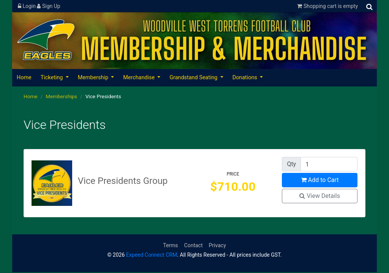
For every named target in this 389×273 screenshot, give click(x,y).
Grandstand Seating (194, 77)
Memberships (61, 96)
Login (27, 6)
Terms (170, 245)
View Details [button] (319, 195)
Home (24, 77)
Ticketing (52, 77)
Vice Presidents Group (123, 181)
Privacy (217, 245)
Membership (94, 77)
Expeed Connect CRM (151, 255)
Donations (245, 77)
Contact (193, 245)
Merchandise (139, 77)
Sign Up (48, 6)
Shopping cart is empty (327, 6)
